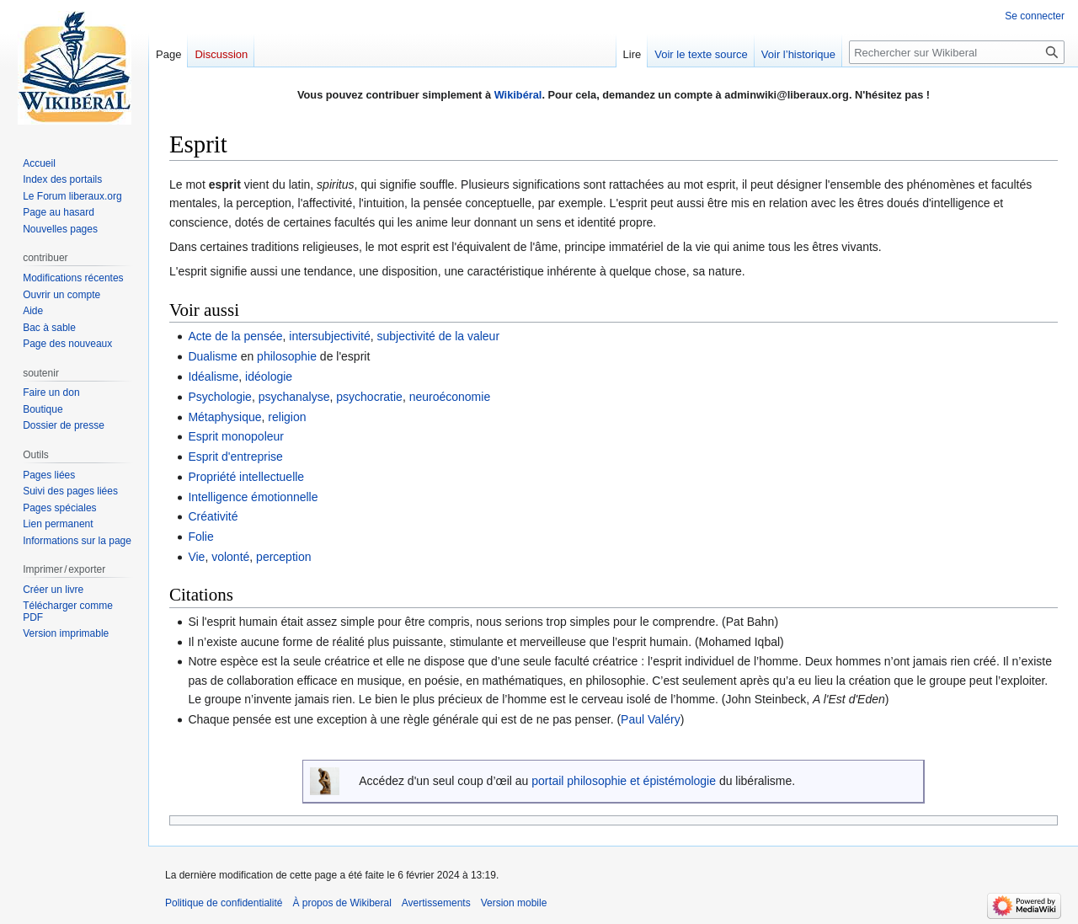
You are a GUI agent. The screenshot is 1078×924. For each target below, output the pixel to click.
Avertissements (436, 903)
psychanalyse (294, 396)
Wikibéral (518, 94)
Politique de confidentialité (223, 903)
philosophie (287, 356)
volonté (230, 556)
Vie (196, 556)
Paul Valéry (650, 719)
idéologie (268, 376)
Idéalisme (213, 376)
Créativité (212, 516)
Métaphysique (224, 417)
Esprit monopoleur (236, 436)
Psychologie (220, 396)
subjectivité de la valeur (438, 336)
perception (283, 556)
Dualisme (212, 356)
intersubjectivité (330, 336)
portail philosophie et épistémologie (623, 781)
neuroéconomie (450, 396)
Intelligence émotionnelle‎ (253, 497)
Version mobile (514, 903)
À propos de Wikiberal (341, 903)
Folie (200, 536)
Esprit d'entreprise (235, 456)
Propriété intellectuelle (246, 476)
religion (287, 417)
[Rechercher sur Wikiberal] (957, 52)
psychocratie (369, 396)
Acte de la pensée (235, 336)
